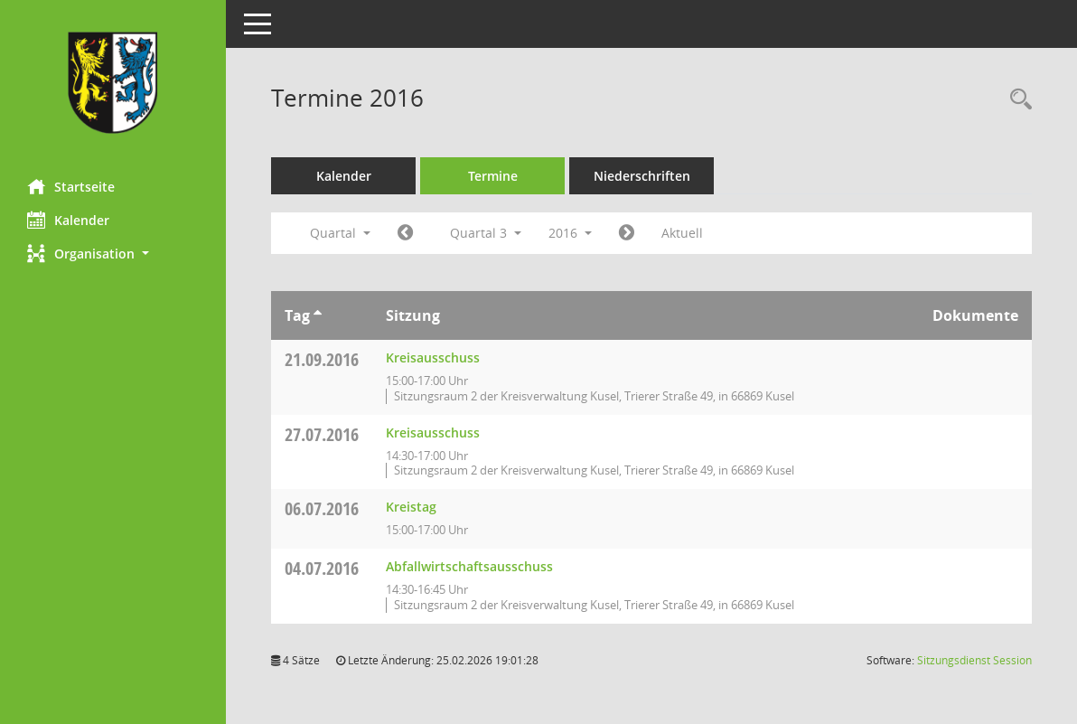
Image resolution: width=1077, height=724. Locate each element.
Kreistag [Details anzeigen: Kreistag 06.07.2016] (411, 506)
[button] (113, 253)
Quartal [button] (340, 232)
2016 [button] (570, 232)
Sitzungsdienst (974, 660)
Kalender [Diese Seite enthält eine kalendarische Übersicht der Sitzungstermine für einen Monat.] (68, 220)
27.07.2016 (322, 434)
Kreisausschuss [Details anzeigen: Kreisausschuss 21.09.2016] (433, 357)
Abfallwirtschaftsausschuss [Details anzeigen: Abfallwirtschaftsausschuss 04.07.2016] (469, 566)
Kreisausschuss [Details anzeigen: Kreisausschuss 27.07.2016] (433, 432)
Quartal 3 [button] (485, 232)
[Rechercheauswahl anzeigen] (1016, 100)
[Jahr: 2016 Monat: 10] (626, 233)
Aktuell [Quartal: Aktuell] (682, 232)
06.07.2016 (322, 508)
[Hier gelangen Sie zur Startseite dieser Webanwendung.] (113, 83)
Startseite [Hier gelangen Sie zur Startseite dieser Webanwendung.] (71, 186)
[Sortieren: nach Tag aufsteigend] (318, 315)
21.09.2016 (322, 359)
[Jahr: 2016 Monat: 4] (405, 233)
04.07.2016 (322, 568)
